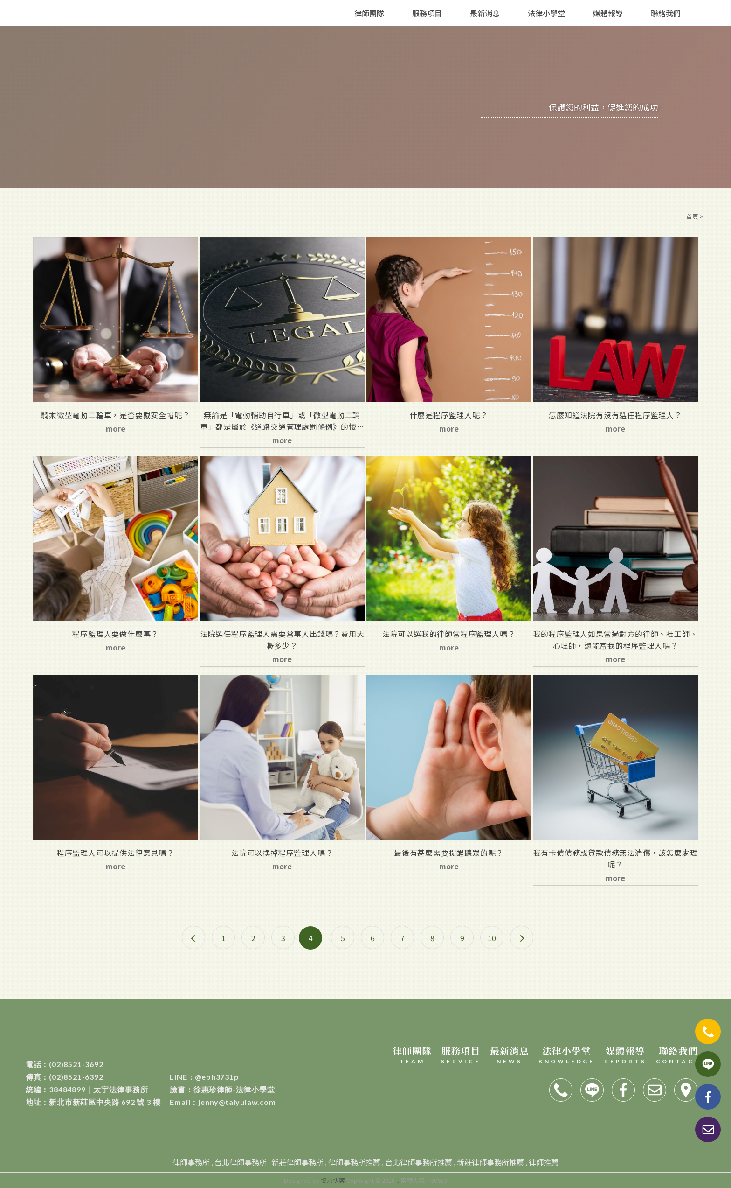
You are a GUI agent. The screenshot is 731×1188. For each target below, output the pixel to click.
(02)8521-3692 (64, 1064)
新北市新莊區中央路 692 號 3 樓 (93, 1101)
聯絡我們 (666, 13)
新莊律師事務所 (297, 1161)
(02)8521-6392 (64, 1076)
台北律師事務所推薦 (418, 1161)
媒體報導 (608, 13)
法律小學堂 (546, 13)
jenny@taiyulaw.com (223, 1101)
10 (492, 937)
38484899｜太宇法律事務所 (87, 1089)
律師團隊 (369, 13)
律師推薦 (544, 1161)
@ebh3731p (204, 1076)
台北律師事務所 (240, 1161)
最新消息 (485, 13)
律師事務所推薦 (354, 1161)
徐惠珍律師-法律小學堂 (222, 1089)
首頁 (692, 216)
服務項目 (427, 13)
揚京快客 (333, 1180)
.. (397, 1180)
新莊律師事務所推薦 (490, 1161)
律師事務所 (191, 1161)
